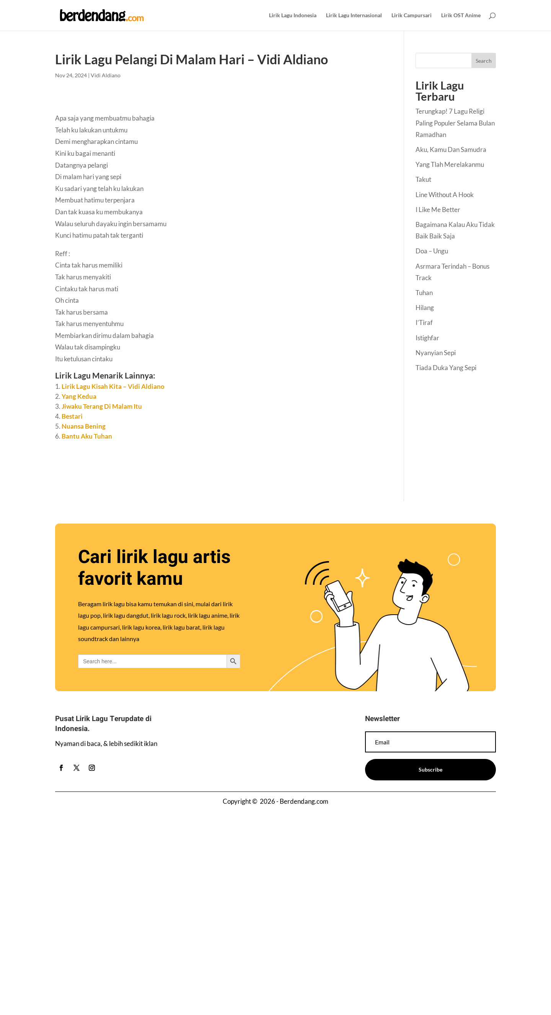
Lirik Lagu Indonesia (292, 15)
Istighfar (427, 338)
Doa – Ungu (432, 251)
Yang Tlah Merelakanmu (450, 164)
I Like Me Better (438, 210)
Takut (423, 179)
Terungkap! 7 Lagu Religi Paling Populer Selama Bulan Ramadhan (455, 123)
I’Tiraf (424, 322)
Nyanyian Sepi (436, 353)
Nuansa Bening (84, 426)
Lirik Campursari (411, 15)
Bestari (72, 416)
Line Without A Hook (445, 195)
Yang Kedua (79, 396)
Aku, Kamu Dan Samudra (451, 149)
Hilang (425, 308)
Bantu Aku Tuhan (87, 436)
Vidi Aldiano (106, 75)
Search (484, 60)
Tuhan (424, 293)
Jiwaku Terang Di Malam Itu (102, 406)
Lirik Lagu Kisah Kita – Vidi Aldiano (113, 386)
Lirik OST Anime (461, 15)
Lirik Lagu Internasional (354, 15)
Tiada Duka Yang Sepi (446, 368)
